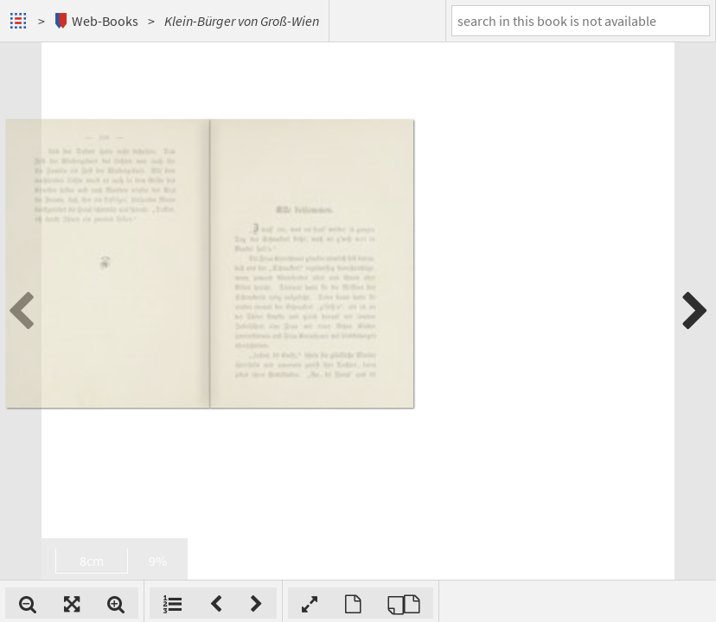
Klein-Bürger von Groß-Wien (241, 20)
